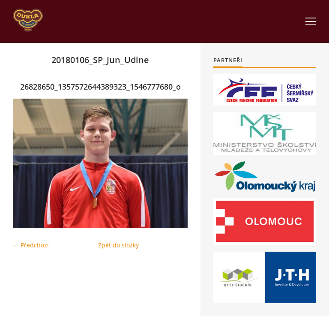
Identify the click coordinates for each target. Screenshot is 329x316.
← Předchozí (31, 245)
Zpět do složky (118, 245)
